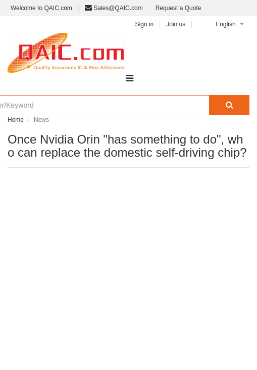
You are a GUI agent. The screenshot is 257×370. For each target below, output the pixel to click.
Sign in (144, 24)
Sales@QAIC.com (114, 8)
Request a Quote (178, 8)
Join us (175, 24)
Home (16, 119)
